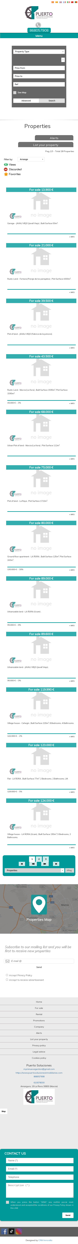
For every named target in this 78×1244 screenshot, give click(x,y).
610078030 (39, 1082)
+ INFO (72, 237)
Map (4, 1111)
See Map (22, 92)
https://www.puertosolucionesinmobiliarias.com (39, 1072)
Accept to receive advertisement (26, 979)
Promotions (39, 1020)
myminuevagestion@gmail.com (39, 1069)
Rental (39, 1014)
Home (39, 1001)
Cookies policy (39, 1058)
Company (39, 1026)
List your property (45, 145)
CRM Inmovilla (45, 1240)
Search (52, 100)
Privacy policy (39, 1045)
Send (39, 967)
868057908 (39, 1076)
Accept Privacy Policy (20, 975)
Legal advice (39, 1051)
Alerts (54, 138)
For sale (39, 1008)
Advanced (26, 100)
